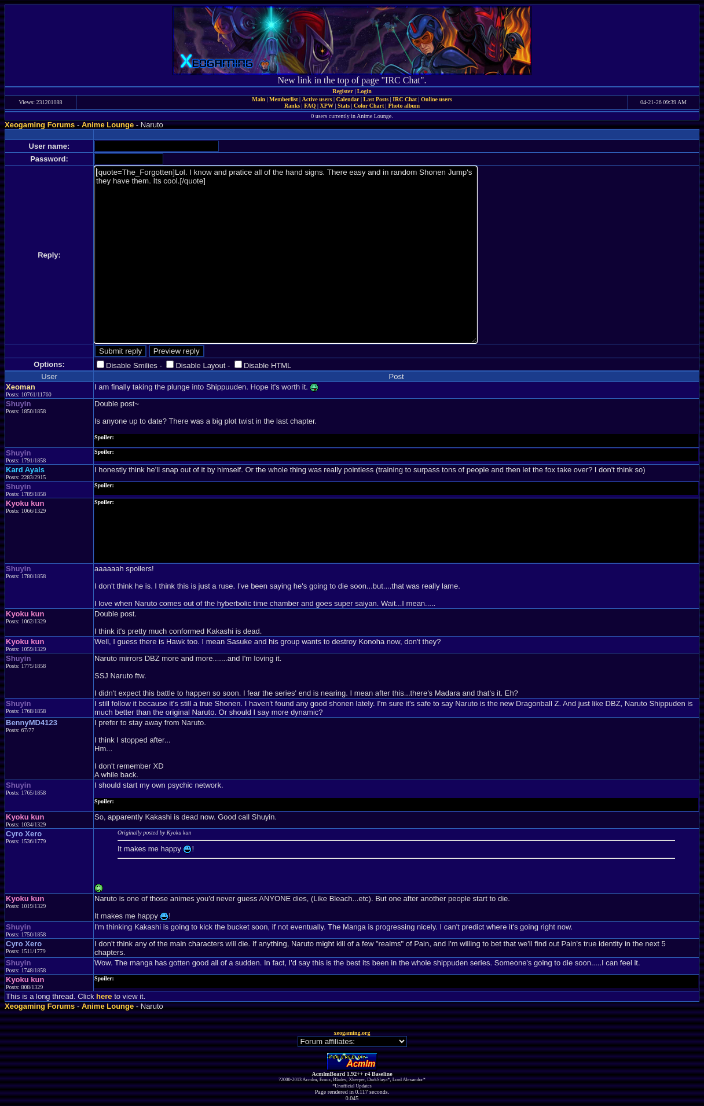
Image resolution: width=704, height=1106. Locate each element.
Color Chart (369, 105)
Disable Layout (200, 365)
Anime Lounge (108, 124)
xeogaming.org (351, 1033)
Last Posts (375, 99)
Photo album (404, 105)
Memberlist (283, 99)
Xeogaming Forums (40, 124)
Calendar (347, 99)
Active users (317, 99)
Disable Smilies (131, 365)
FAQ (310, 105)
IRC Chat (405, 99)
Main (258, 99)
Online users (436, 99)
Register (342, 91)
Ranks (292, 105)
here (104, 996)
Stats (344, 105)
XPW (326, 105)
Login (364, 91)
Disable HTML (267, 365)
